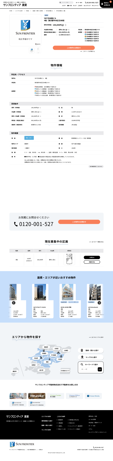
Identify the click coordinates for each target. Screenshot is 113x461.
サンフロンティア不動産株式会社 (17, 455)
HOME (10, 10)
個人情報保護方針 (31, 455)
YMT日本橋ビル (49, 10)
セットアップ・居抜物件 (76, 431)
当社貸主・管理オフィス (95, 428)
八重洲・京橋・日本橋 (37, 10)
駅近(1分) (72, 428)
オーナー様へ (79, 2)
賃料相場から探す (47, 426)
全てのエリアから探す (98, 343)
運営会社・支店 (93, 422)
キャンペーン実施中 (74, 435)
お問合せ (92, 258)
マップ (74, 5)
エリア (64, 5)
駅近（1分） (29, 138)
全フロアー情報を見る (98, 242)
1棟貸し (60, 431)
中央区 (27, 10)
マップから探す (46, 435)
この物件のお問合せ (73, 48)
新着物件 (60, 425)
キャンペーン (95, 5)
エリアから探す (19, 10)
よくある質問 (92, 425)
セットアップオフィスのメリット (98, 438)
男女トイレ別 (61, 435)
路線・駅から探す (47, 431)
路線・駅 (69, 5)
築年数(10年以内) (74, 425)
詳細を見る (92, 262)
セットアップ (87, 5)
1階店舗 (60, 428)
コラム (90, 434)
